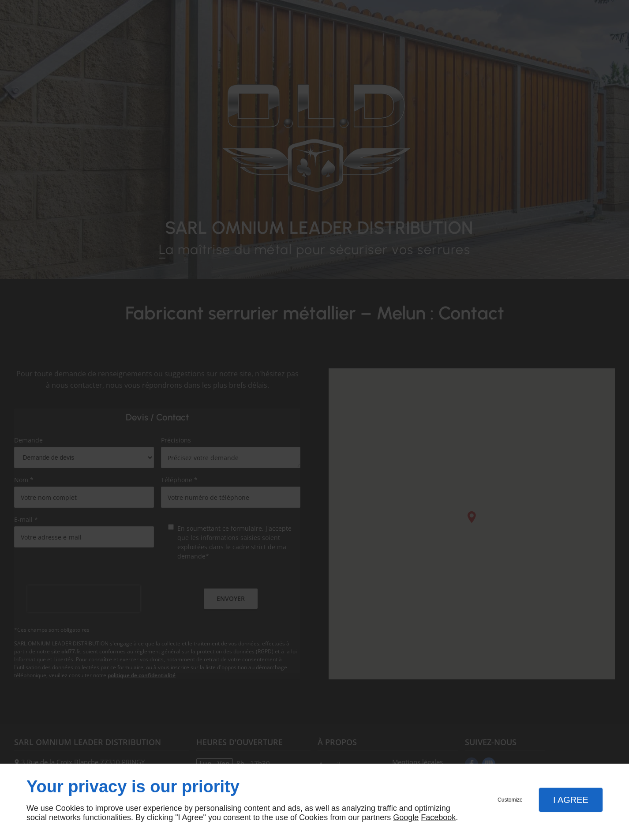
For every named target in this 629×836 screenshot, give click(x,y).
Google (406, 817)
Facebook (438, 817)
